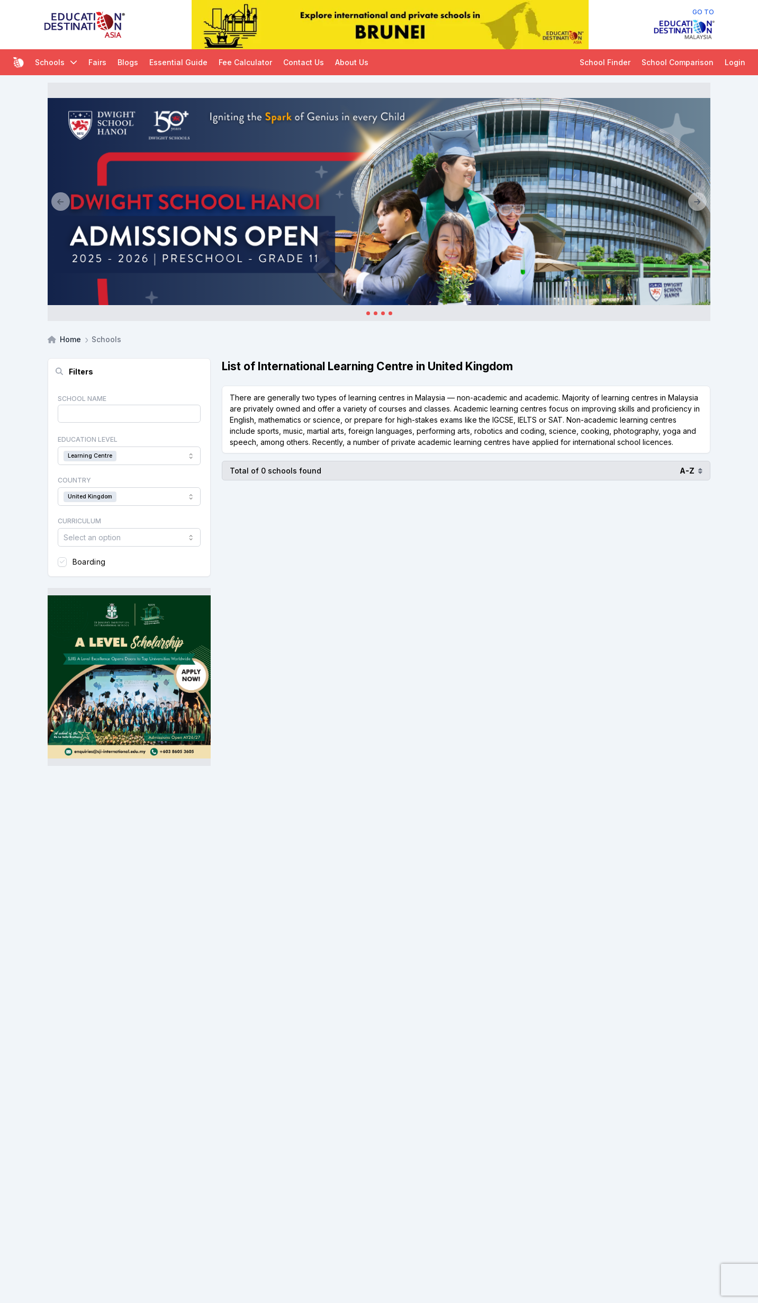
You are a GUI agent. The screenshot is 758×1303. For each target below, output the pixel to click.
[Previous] (60, 202)
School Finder (605, 62)
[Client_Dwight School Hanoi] (379, 202)
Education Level (88, 439)
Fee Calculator (245, 62)
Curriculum (79, 521)
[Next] (697, 202)
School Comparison (678, 62)
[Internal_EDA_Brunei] (390, 24)
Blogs (128, 62)
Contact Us (303, 62)
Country (74, 480)
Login (735, 62)
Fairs (97, 62)
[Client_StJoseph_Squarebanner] (129, 677)
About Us (351, 62)
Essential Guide (178, 62)
